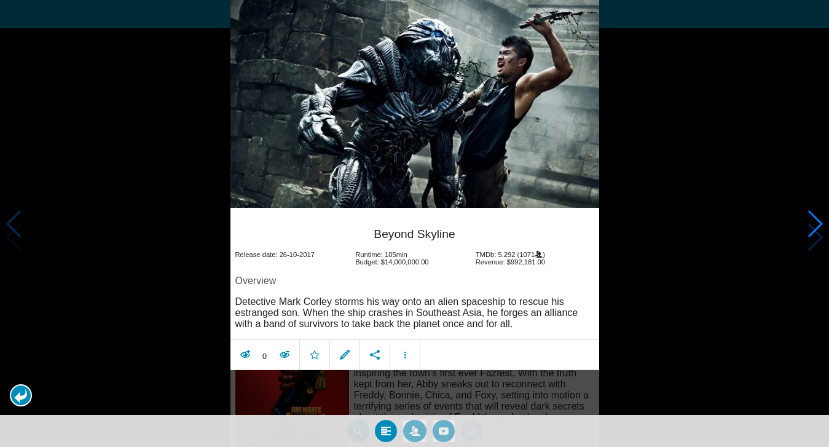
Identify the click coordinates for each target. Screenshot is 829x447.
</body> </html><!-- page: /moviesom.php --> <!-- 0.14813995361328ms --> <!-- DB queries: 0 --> (414, 223)
